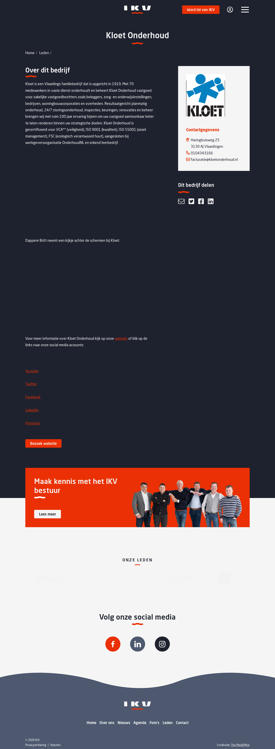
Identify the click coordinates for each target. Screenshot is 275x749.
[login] (230, 9)
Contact (182, 722)
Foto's (154, 722)
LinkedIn (32, 410)
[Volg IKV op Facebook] (112, 644)
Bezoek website (43, 443)
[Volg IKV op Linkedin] (137, 644)
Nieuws (124, 722)
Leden (44, 53)
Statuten (55, 745)
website (121, 338)
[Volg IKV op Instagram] (162, 644)
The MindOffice (240, 745)
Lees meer (47, 514)
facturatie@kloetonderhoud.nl (214, 159)
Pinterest (32, 423)
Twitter (31, 384)
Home (30, 53)
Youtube (32, 371)
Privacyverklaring (35, 745)
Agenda (139, 722)
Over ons (107, 722)
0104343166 (202, 153)
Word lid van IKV (201, 9)
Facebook (33, 397)
